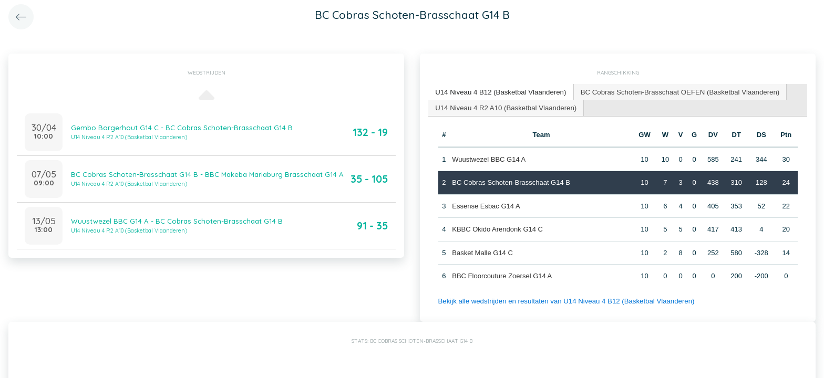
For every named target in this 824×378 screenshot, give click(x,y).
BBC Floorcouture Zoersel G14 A (502, 275)
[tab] (499, 92)
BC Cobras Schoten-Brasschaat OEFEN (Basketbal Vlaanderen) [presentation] (676, 92)
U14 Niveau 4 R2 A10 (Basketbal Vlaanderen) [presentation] (504, 107)
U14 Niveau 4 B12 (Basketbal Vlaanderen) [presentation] (499, 92)
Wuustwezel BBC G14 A (489, 158)
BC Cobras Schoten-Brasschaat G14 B (511, 182)
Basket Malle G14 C (482, 252)
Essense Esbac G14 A (486, 205)
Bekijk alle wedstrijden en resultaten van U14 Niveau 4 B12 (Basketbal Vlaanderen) (564, 300)
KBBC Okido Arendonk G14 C (497, 229)
